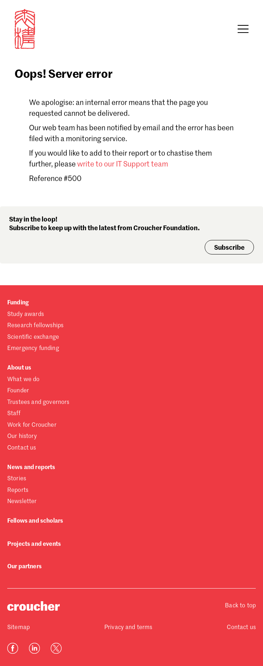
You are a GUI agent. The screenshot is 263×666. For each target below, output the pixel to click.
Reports (17, 490)
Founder (18, 391)
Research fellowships (35, 326)
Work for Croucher (32, 425)
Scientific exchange (33, 337)
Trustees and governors (38, 402)
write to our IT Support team (122, 164)
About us (19, 368)
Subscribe (229, 248)
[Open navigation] (243, 29)
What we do (23, 380)
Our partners (24, 567)
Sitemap (18, 628)
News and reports (31, 468)
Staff (13, 414)
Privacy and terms (128, 628)
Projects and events (34, 544)
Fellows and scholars (35, 521)
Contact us (21, 448)
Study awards (25, 314)
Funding (18, 303)
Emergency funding (33, 348)
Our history (22, 436)
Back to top (240, 606)
